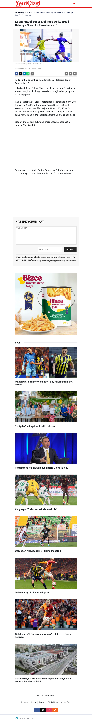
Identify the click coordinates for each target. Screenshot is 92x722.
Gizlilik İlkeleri (53, 702)
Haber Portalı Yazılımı (27, 718)
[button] (66, 73)
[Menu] (74, 3)
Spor (31, 12)
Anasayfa (20, 12)
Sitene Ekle (65, 702)
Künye (33, 702)
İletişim (42, 702)
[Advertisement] (46, 148)
